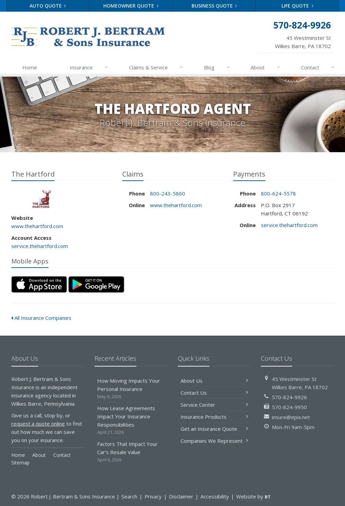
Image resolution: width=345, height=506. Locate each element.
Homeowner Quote (131, 5)
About (265, 67)
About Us (214, 380)
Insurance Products (214, 416)
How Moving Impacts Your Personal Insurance (131, 388)
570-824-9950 (289, 407)
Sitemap (20, 462)
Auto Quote (48, 5)
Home (29, 67)
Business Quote (214, 5)
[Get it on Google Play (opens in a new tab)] (96, 284)
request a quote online (38, 423)
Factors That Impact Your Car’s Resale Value (131, 451)
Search (129, 496)
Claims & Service (156, 67)
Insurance (89, 67)
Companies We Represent (214, 440)
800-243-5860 (167, 193)
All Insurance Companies (41, 317)
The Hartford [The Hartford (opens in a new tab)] (42, 198)
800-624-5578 (278, 193)
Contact (318, 67)
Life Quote (297, 5)
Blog (217, 67)
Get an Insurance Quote (214, 428)
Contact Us (214, 392)
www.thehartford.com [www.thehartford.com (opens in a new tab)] (37, 226)
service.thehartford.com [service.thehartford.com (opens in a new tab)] (39, 246)
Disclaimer (181, 496)
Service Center (214, 404)
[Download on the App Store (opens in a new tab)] (39, 284)
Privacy (153, 496)
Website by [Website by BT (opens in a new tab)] (253, 496)
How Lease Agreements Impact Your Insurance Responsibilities (131, 420)
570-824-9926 (289, 397)
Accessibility (214, 496)
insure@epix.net (291, 417)
